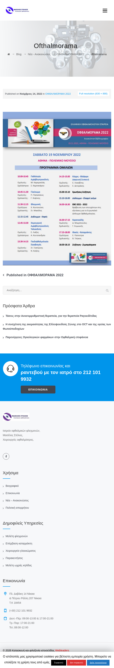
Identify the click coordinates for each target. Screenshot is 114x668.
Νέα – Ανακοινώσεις (17, 500)
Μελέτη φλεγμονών (17, 536)
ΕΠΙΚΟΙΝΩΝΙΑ (38, 389)
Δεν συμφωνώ (76, 662)
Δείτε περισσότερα (98, 662)
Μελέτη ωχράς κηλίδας (19, 565)
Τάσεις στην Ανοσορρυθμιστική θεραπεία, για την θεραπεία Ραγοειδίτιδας (51, 315)
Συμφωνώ (58, 662)
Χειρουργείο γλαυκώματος (21, 550)
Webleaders (61, 650)
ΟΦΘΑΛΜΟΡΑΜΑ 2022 (58, 93)
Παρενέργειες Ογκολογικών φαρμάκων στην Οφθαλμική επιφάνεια (47, 337)
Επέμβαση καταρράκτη (19, 543)
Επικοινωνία (13, 493)
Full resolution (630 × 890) (93, 93)
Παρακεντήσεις (14, 558)
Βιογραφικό (12, 485)
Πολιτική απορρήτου (17, 507)
